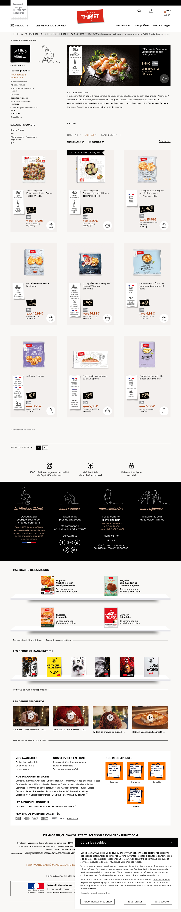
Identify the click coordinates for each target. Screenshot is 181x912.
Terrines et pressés (18, 81)
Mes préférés (142, 25)
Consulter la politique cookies (95, 893)
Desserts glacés (23, 791)
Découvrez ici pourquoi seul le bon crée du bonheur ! (28, 519)
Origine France (17, 130)
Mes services (123, 25)
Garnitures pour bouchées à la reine (23, 108)
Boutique (56, 795)
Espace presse (41, 846)
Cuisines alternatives (77, 791)
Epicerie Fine (22, 795)
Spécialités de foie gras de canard (22, 89)
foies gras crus (121, 103)
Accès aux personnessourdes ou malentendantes (111, 547)
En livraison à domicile (27, 762)
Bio (12, 133)
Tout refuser (135, 901)
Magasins (57, 762)
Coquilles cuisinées (19, 98)
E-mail (111, 540)
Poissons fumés (17, 85)
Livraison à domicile (63, 765)
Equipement (108, 135)
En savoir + (72, 818)
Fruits (83, 788)
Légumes (20, 788)
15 (39, 447)
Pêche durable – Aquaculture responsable (23, 138)
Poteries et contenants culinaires (20, 102)
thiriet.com (21, 843)
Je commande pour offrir (65, 769)
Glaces (91, 788)
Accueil (14, 40)
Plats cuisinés (42, 784)
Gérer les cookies (161, 879)
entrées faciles (159, 103)
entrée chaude (122, 96)
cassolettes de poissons (144, 99)
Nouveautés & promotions (18, 76)
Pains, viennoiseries (55, 791)
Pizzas (97, 780)
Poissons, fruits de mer (62, 784)
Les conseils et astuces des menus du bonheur (52, 806)
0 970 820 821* (111, 520)
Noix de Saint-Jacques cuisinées (112, 99)
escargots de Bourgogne (79, 103)
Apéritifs (40, 780)
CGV (70, 843)
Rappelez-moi (111, 535)
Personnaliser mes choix (97, 901)
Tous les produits (20, 70)
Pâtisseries (38, 791)
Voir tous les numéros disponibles (30, 690)
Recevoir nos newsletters (58, 640)
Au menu (20, 806)
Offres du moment (25, 780)
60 (45, 447)
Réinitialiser (164, 141)
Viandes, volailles (84, 784)
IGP (12, 143)
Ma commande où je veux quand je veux (70, 528)
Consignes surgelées (75, 762)
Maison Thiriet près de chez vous (70, 518)
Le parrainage (22, 769)
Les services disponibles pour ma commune (47, 843)
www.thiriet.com (132, 853)
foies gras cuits (139, 103)
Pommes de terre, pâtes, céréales (43, 788)
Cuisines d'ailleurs (24, 784)
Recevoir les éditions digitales (27, 640)
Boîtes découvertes (40, 795)
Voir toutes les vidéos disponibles (29, 741)
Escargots (14, 94)
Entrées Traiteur (29, 40)
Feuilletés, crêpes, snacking (78, 780)
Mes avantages (161, 25)
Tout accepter (161, 901)
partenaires (153, 853)
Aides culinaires (70, 788)
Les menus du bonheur (51, 25)
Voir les (89, 135)
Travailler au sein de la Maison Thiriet (152, 518)
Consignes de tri (26, 846)
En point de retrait (25, 765)
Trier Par (72, 135)
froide (137, 96)
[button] (150, 11)
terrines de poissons (81, 99)
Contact (53, 846)
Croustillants (16, 117)
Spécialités (15, 113)
